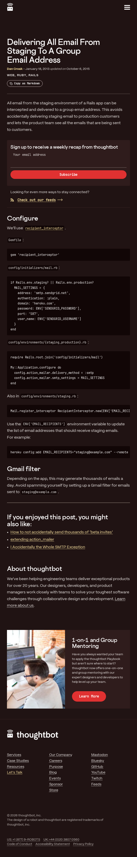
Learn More (89, 696)
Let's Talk (14, 772)
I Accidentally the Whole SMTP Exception (47, 547)
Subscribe (68, 174)
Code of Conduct (19, 844)
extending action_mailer (32, 540)
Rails (34, 75)
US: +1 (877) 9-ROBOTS (23, 839)
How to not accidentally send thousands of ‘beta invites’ (61, 532)
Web (11, 75)
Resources (15, 766)
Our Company (60, 755)
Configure (22, 218)
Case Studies (18, 760)
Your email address (29, 155)
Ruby (21, 75)
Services (14, 755)
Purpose (56, 766)
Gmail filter (23, 469)
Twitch (96, 778)
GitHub (97, 766)
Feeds (96, 784)
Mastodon (99, 755)
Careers (55, 760)
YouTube (98, 772)
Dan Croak (15, 69)
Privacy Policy (83, 844)
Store (53, 790)
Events (55, 778)
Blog (53, 772)
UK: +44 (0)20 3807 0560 (61, 839)
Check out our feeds (33, 200)
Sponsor (56, 784)
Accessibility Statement (52, 844)
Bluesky (97, 760)
